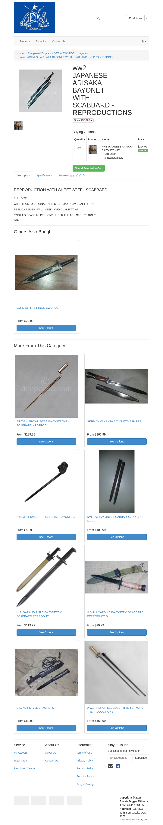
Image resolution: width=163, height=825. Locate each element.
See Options (46, 327)
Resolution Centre (24, 768)
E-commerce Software (130, 819)
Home (20, 53)
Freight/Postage (86, 784)
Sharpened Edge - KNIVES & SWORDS (51, 53)
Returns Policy (85, 768)
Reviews (72, 175)
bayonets (83, 53)
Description (23, 175)
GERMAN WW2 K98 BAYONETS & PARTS (114, 421)
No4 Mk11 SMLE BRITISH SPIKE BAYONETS (46, 516)
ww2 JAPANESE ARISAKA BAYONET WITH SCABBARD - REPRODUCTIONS (66, 57)
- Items (135, 18)
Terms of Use (84, 752)
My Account (20, 752)
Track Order (21, 760)
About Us (41, 41)
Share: (83, 120)
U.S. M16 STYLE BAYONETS (35, 707)
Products (25, 41)
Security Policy (85, 776)
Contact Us (58, 41)
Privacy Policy (85, 760)
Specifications (44, 175)
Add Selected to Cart (88, 168)
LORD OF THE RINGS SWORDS (38, 307)
